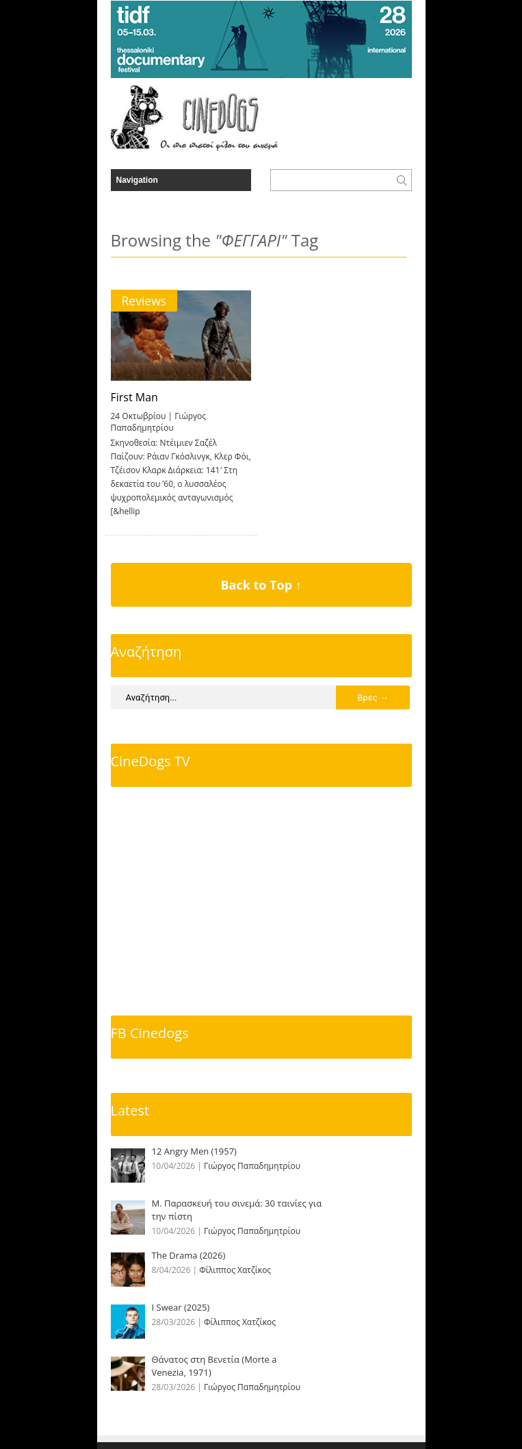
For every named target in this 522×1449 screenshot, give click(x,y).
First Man (134, 397)
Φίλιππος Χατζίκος (235, 1270)
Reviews (144, 300)
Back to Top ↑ (260, 585)
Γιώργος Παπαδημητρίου (159, 421)
